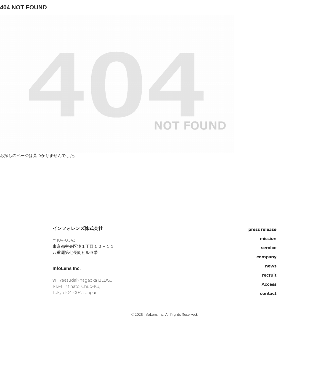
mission (268, 238)
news (270, 266)
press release (262, 229)
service (268, 247)
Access (269, 284)
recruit (269, 275)
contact (268, 293)
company (266, 256)
